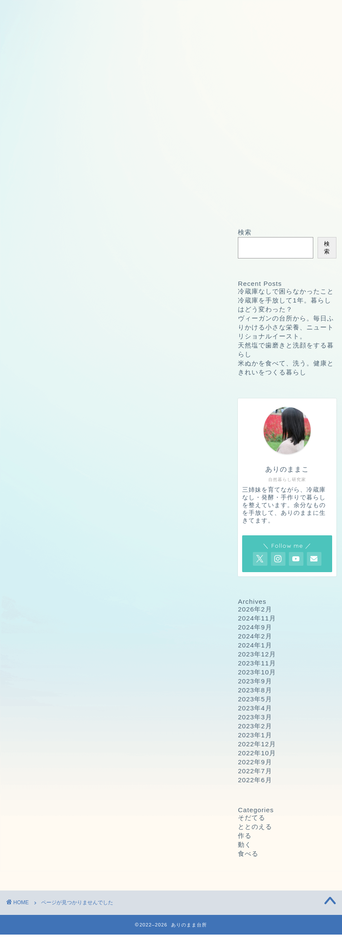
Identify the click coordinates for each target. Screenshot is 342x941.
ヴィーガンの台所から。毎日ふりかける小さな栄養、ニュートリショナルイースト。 (286, 327)
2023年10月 (257, 672)
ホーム (34, 12)
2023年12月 (257, 654)
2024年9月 (255, 627)
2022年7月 (255, 771)
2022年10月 (257, 753)
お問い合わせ (101, 12)
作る (41, 585)
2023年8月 (255, 690)
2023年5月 (255, 699)
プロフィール (50, 29)
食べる (45, 608)
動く (41, 596)
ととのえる (52, 574)
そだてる (48, 562)
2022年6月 (255, 780)
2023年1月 (255, 735)
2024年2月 (255, 636)
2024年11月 (257, 618)
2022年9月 (255, 762)
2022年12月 (257, 744)
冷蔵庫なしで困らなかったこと (286, 291)
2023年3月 (255, 717)
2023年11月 (257, 663)
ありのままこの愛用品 (153, 29)
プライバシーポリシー (204, 12)
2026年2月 (255, 609)
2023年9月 (255, 681)
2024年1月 (255, 645)
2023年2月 (255, 726)
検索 (245, 232)
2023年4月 (255, 708)
